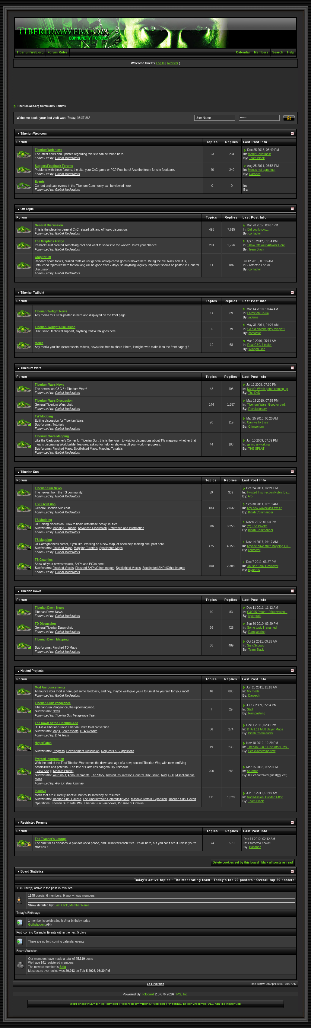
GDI (171, 775)
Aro (250, 496)
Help (290, 52)
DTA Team (62, 735)
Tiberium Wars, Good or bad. (266, 404)
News (56, 711)
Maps (56, 731)
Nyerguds (254, 616)
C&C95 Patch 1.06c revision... (267, 612)
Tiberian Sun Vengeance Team (76, 715)
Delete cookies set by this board (236, 862)
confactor (255, 233)
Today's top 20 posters (233, 880)
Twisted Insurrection (49, 759)
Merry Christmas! (259, 154)
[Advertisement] (155, 86)
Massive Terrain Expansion (149, 799)
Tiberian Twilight (32, 292)
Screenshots (70, 731)
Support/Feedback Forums (54, 166)
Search (277, 52)
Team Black (257, 158)
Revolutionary (257, 408)
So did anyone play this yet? (266, 329)
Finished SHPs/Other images (94, 568)
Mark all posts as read (277, 862)
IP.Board (147, 994)
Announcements (78, 775)
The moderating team (192, 880)
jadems (253, 317)
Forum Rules (58, 52)
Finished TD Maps (64, 647)
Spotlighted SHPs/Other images (163, 568)
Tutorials (58, 424)
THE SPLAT (256, 448)
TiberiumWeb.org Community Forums (41, 105)
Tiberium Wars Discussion (53, 400)
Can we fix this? (257, 422)
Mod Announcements (50, 687)
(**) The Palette (257, 526)
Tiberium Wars (31, 368)
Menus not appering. (261, 169)
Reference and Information (126, 528)
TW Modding (44, 416)
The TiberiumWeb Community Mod (106, 799)
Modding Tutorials (64, 528)
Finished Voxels (63, 568)
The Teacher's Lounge (50, 839)
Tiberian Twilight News (51, 311)
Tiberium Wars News (49, 384)
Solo (62, 967)
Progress (58, 751)
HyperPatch (43, 743)
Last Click (61, 905)
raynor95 (254, 570)
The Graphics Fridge (49, 241)
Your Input (59, 775)
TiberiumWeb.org (30, 52)
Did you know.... (258, 229)
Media (39, 343)
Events (40, 181)
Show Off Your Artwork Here (266, 245)
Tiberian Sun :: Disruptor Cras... (268, 747)
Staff (250, 709)
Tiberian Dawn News (49, 607)
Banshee (255, 847)
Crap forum (43, 257)
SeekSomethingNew (262, 751)
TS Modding (43, 520)
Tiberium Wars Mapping (52, 436)
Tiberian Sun (30, 472)
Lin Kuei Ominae (72, 783)
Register (172, 63)
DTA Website (88, 731)
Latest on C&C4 (258, 313)
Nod (164, 775)
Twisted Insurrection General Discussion (132, 775)
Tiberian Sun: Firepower (100, 803)
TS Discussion (45, 504)
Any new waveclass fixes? (264, 508)
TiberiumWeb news (48, 150)
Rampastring (256, 632)
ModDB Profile (62, 771)
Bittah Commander (260, 512)
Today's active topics (152, 880)
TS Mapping (43, 539)
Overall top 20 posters (275, 880)
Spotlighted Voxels (128, 568)
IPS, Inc (182, 994)
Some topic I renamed (262, 627)
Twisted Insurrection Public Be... (268, 492)
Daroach (255, 174)
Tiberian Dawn (31, 591)
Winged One (257, 349)
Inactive (40, 791)
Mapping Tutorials (111, 448)
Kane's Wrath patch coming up (267, 389)
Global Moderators (67, 158)
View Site (42, 771)
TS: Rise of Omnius (130, 803)
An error (252, 771)
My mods (253, 691)
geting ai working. (259, 444)
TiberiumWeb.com (33, 133)
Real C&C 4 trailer (259, 344)
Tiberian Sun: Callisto (66, 799)
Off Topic (27, 209)
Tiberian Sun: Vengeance (53, 703)
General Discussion (49, 225)
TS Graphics (43, 559)
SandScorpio (255, 645)
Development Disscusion (83, 751)
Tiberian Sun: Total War (66, 803)
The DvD (254, 392)
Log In (160, 63)
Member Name (79, 905)
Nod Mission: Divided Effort (265, 797)
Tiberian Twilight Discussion (55, 327)
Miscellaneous (184, 775)
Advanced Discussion (92, 528)
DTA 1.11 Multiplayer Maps (265, 729)
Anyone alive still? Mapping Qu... (269, 546)
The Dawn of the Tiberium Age (56, 723)
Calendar (243, 52)
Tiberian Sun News (48, 488)
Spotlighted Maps (85, 448)
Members (261, 52)
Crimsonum (256, 426)
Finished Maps (62, 448)
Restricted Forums (34, 822)
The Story (97, 775)
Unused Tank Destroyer (262, 566)
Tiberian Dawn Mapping (51, 639)
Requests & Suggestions (117, 751)
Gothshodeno (37, 924)
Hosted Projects (32, 670)
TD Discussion (45, 623)
